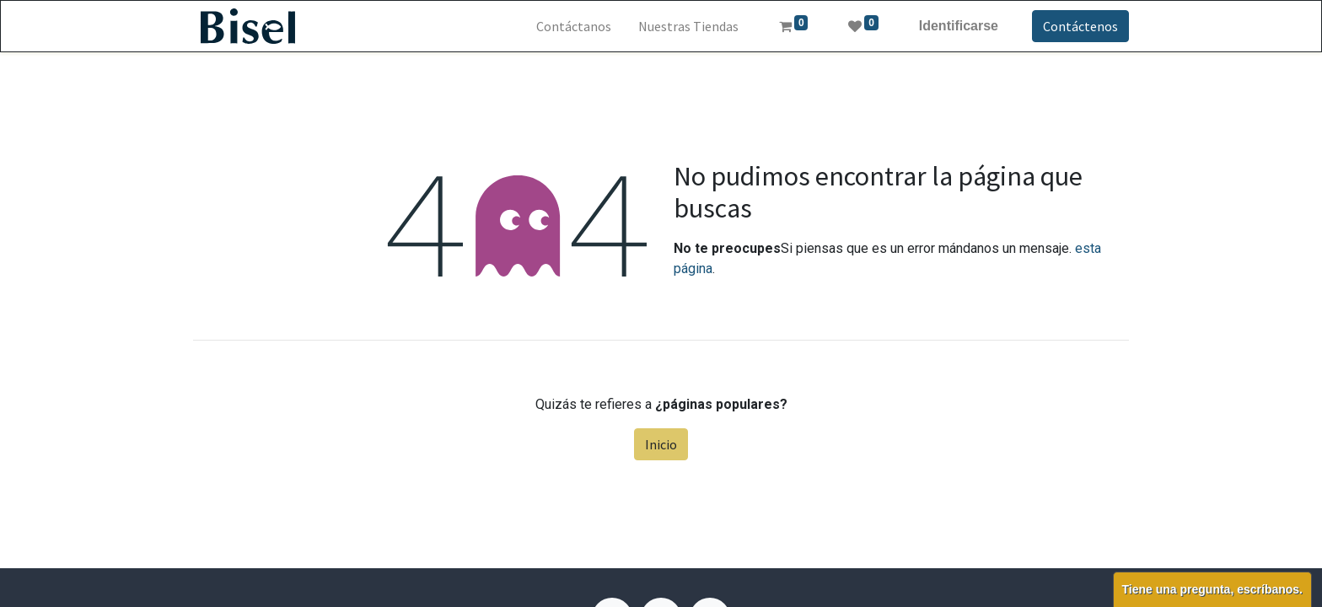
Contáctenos (1080, 26)
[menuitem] (574, 26)
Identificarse (958, 26)
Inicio (661, 444)
